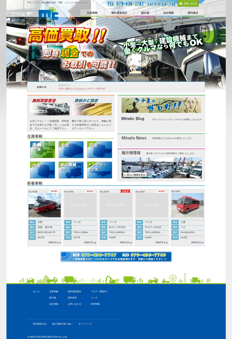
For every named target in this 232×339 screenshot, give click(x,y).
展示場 (52, 297)
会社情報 (53, 304)
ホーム (36, 291)
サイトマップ (85, 324)
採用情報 (95, 304)
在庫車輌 (53, 291)
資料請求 (72, 297)
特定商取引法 (40, 324)
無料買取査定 (74, 291)
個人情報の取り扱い (62, 324)
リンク (94, 297)
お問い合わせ (74, 304)
